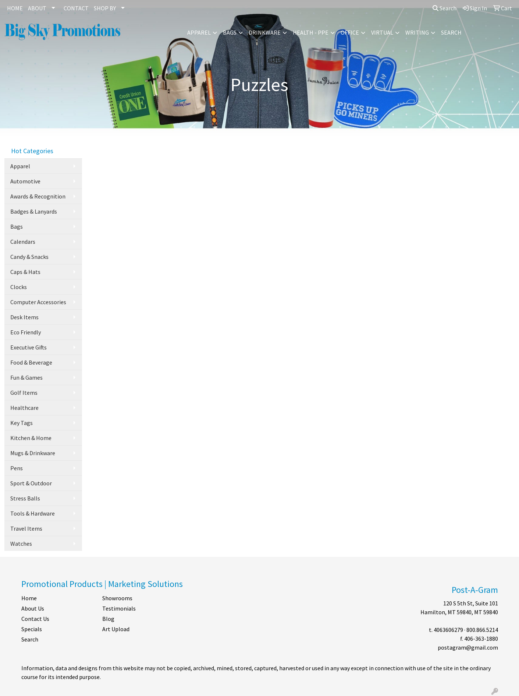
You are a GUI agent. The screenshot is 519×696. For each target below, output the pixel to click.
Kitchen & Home (30, 438)
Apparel (199, 32)
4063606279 (448, 629)
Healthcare (24, 407)
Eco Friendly (25, 332)
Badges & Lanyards (33, 211)
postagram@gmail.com (468, 647)
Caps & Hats (25, 271)
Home (29, 598)
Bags (230, 32)
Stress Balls (25, 498)
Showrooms (117, 598)
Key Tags (21, 422)
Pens (16, 468)
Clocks (18, 287)
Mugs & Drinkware (32, 453)
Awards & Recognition (37, 196)
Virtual (382, 32)
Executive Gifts (28, 347)
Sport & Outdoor (31, 483)
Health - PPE (310, 32)
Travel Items (26, 528)
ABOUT (37, 8)
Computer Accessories (38, 302)
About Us (32, 608)
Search (444, 8)
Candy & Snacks (29, 256)
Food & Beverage (31, 362)
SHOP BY (105, 8)
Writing (417, 32)
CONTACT (76, 8)
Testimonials (119, 608)
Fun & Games (26, 377)
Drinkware (265, 32)
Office (350, 32)
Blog (108, 618)
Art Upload (115, 629)
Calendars (22, 241)
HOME (15, 8)
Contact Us (35, 618)
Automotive (25, 181)
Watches (21, 543)
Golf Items (24, 392)
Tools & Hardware (32, 513)
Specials (31, 629)
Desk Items (24, 317)
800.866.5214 (482, 629)
